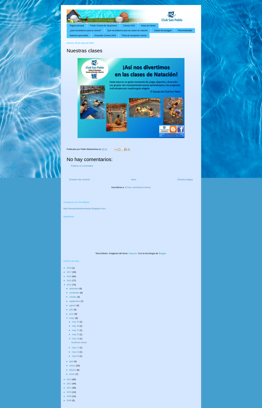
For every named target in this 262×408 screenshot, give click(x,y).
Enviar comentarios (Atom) (138, 187)
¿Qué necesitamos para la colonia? (85, 30)
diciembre (74, 288)
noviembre (74, 292)
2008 (69, 400)
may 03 (76, 356)
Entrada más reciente (79, 179)
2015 (69, 280)
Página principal (77, 26)
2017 (69, 272)
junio (72, 314)
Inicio (133, 179)
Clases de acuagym (163, 30)
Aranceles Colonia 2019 (105, 35)
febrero (73, 370)
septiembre (75, 301)
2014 (69, 284)
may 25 (76, 334)
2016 (69, 276)
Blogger (162, 253)
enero (72, 374)
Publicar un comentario (82, 166)
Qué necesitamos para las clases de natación (127, 30)
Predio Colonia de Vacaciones (103, 26)
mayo (72, 318)
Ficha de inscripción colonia (134, 35)
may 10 (76, 352)
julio (71, 309)
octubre (73, 297)
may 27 (76, 330)
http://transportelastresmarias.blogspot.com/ (84, 208)
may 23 (76, 338)
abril (71, 361)
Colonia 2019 (129, 26)
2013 (69, 379)
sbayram (133, 253)
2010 (69, 392)
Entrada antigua (185, 179)
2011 (69, 387)
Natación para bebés (79, 35)
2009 (69, 396)
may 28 (76, 326)
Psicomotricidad (185, 30)
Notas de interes (148, 26)
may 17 (76, 347)
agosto (73, 305)
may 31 (76, 321)
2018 (69, 268)
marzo (72, 365)
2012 (69, 383)
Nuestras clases (79, 342)
